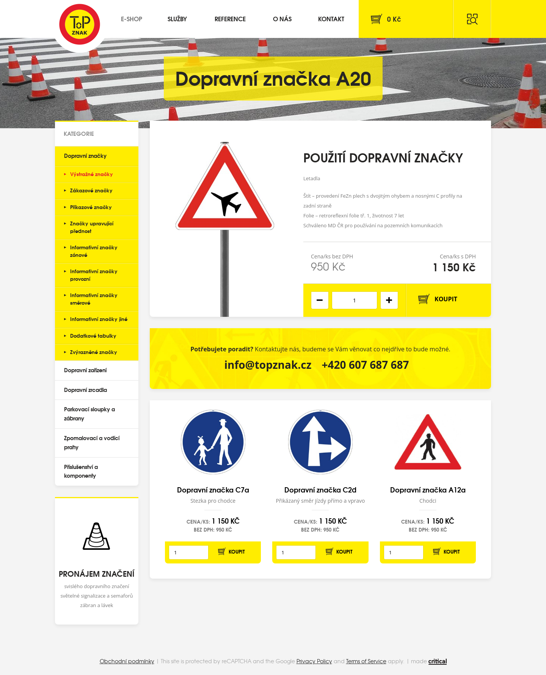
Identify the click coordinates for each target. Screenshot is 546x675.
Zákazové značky (91, 190)
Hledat (472, 19)
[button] (389, 300)
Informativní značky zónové (94, 250)
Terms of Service (366, 661)
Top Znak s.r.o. (79, 24)
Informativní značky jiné (98, 319)
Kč (394, 19)
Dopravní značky (85, 155)
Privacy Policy (314, 661)
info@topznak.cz (267, 364)
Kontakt (331, 18)
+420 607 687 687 (365, 364)
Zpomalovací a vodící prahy (91, 442)
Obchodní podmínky (127, 661)
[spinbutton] (354, 300)
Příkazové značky (91, 207)
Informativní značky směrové (94, 298)
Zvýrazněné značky (93, 352)
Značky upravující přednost (91, 226)
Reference (230, 18)
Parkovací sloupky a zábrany (89, 413)
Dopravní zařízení (85, 370)
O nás (282, 18)
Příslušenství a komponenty (81, 471)
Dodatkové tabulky (93, 335)
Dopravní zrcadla (85, 389)
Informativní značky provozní (94, 274)
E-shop (131, 18)
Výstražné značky (91, 174)
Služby (177, 18)
